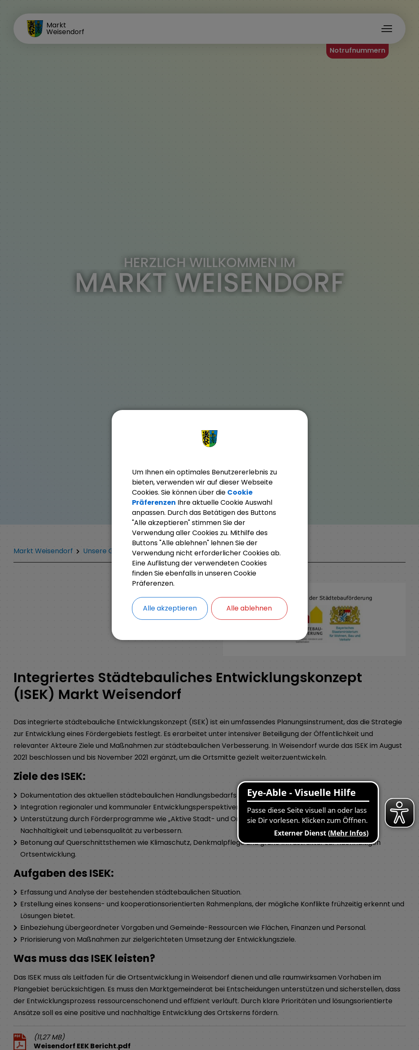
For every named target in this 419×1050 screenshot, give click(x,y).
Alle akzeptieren (170, 608)
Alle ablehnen (249, 608)
